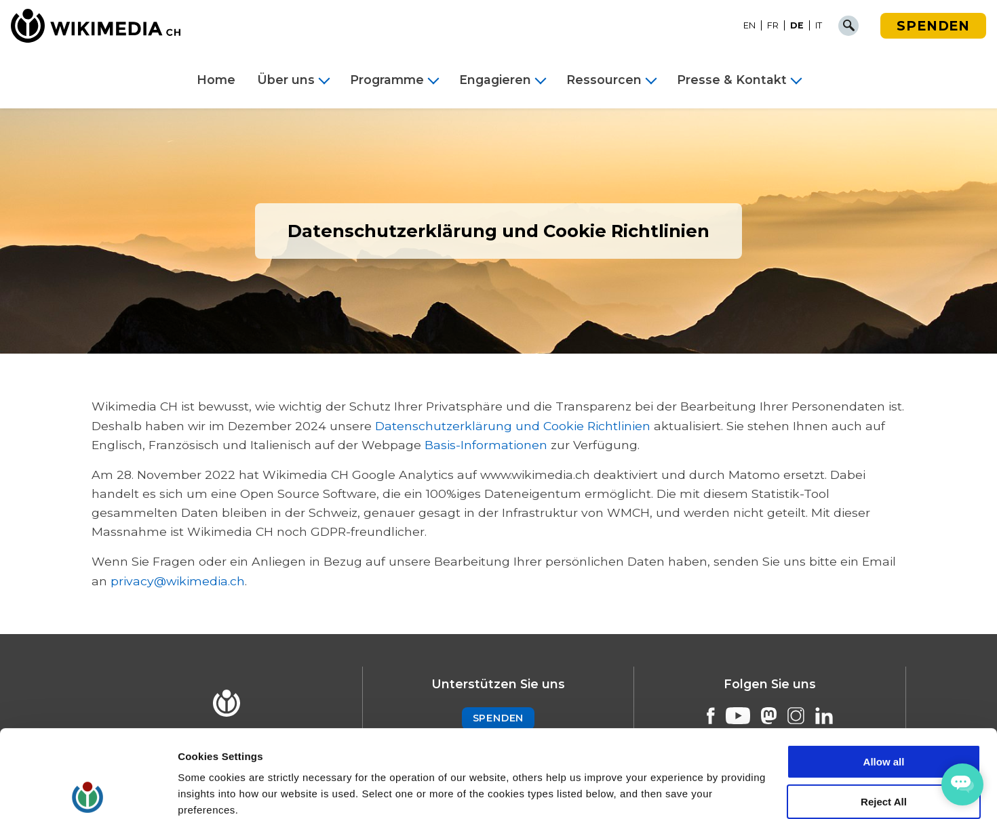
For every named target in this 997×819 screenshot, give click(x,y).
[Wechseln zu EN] (750, 25)
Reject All (884, 714)
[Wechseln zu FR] (773, 25)
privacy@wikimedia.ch (178, 581)
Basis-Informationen (486, 445)
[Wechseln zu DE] (797, 25)
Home (216, 80)
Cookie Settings (217, 792)
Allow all (884, 674)
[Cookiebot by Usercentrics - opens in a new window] (87, 792)
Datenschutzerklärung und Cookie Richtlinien (512, 426)
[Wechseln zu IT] (818, 25)
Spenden (933, 26)
